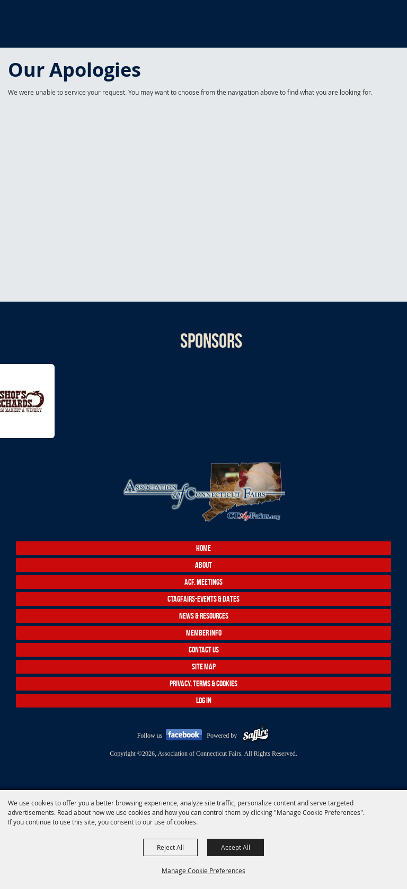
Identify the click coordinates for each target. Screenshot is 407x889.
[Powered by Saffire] (256, 735)
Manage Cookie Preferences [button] (203, 870)
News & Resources (203, 615)
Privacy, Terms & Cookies (203, 683)
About (203, 564)
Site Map (204, 666)
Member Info (204, 632)
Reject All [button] (170, 847)
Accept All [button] (235, 847)
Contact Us (204, 649)
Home (203, 547)
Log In (203, 700)
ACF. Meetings (203, 581)
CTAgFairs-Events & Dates (203, 598)
